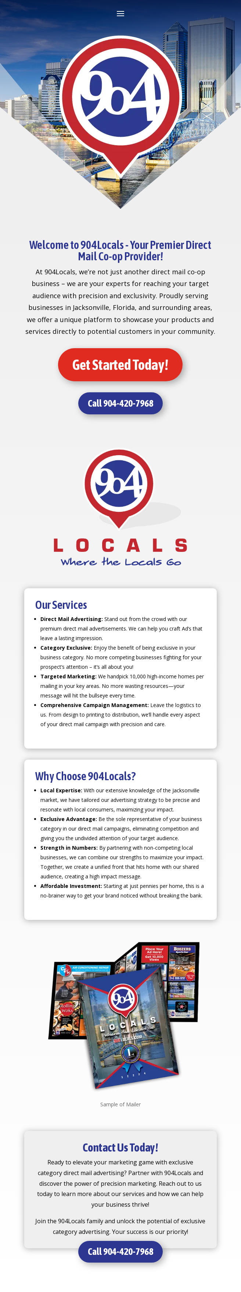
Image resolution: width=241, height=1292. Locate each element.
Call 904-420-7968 (120, 403)
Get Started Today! (120, 365)
